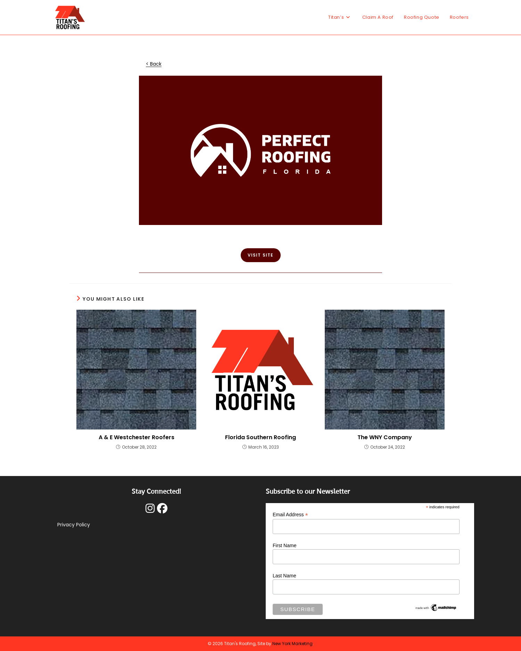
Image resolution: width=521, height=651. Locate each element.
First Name (284, 545)
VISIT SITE (261, 255)
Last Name (284, 575)
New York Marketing (292, 643)
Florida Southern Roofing (260, 437)
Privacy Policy (73, 524)
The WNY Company (384, 437)
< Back (154, 63)
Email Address (290, 514)
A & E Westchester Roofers (136, 437)
